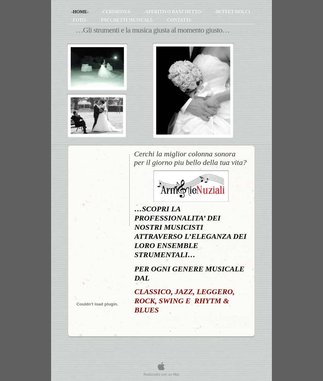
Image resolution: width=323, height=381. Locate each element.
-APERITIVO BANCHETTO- (173, 11)
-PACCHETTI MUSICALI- (127, 19)
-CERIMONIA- (116, 11)
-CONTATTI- (179, 19)
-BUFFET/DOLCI (232, 11)
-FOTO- (79, 19)
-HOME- (80, 11)
